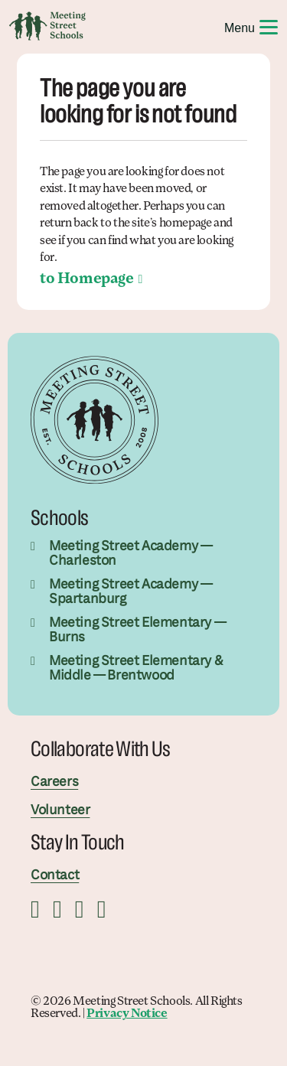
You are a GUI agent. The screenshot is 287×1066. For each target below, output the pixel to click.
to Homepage (87, 279)
